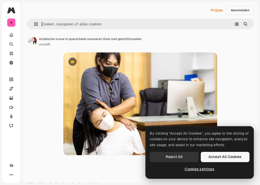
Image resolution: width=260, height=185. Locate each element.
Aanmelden (240, 10)
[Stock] (11, 53)
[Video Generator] (11, 107)
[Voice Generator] (11, 116)
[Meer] (11, 175)
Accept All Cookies (225, 156)
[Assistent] (11, 126)
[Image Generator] (11, 98)
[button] (34, 24)
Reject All (174, 156)
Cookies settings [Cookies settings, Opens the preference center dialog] (199, 169)
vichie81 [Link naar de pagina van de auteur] (45, 44)
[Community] (11, 63)
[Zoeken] (11, 44)
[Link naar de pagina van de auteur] (32, 41)
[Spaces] (11, 89)
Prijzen (217, 10)
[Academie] (11, 165)
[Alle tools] (11, 79)
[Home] (11, 35)
